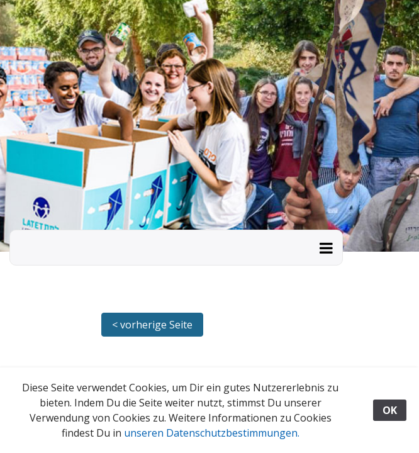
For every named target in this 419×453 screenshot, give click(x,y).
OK (390, 410)
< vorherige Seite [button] (152, 325)
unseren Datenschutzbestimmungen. (211, 433)
